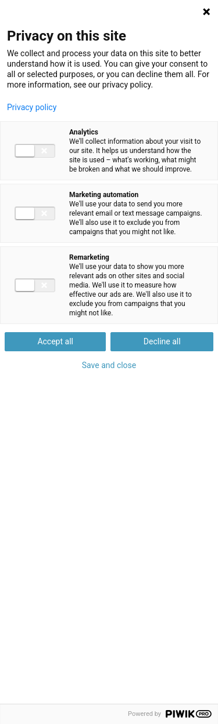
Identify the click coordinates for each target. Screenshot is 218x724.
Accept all (55, 341)
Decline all (162, 341)
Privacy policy (31, 107)
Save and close (109, 365)
